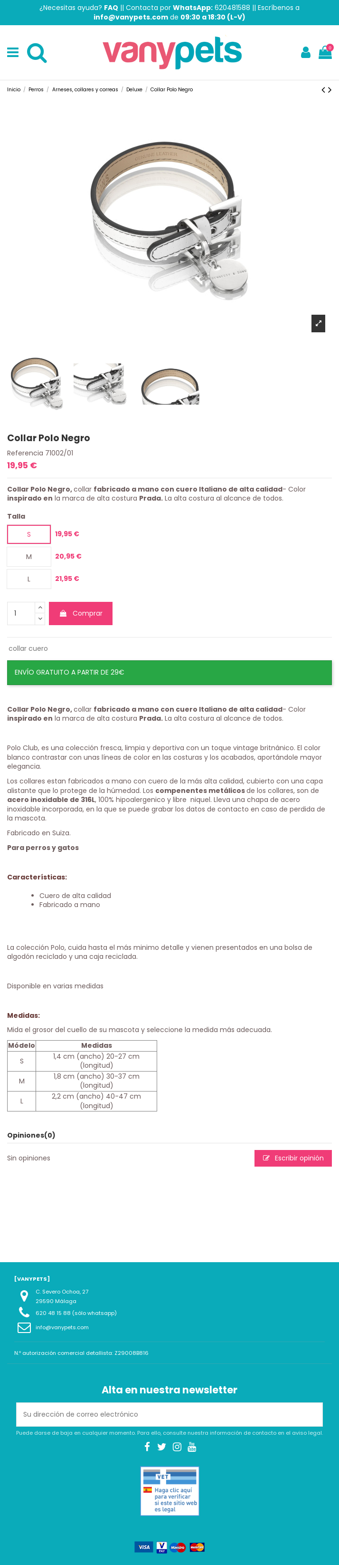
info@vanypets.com (62, 1327)
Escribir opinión (293, 1158)
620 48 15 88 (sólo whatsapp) (76, 1313)
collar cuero (28, 648)
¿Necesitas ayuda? (78, 7)
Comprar (81, 613)
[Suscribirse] (312, 1414)
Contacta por (169, 7)
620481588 (232, 7)
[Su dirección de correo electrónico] (159, 1414)
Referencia (25, 453)
